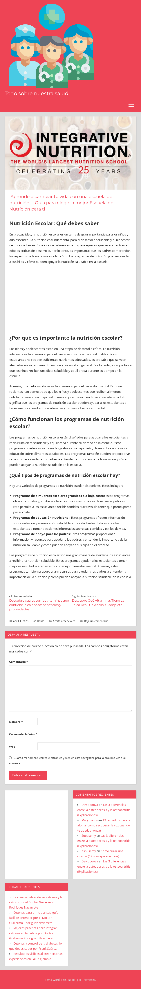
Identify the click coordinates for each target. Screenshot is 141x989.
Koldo (40, 621)
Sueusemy (89, 836)
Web (12, 746)
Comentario (18, 661)
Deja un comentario (96, 621)
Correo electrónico (23, 734)
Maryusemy (90, 820)
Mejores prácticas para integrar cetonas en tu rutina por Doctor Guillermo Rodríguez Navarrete (33, 933)
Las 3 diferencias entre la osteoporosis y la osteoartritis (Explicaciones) (103, 810)
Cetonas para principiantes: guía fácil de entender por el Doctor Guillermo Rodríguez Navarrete (33, 918)
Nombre (16, 722)
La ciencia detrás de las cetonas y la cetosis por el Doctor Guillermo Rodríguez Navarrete (35, 902)
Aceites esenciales (64, 621)
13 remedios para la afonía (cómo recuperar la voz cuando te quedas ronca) (103, 825)
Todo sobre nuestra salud (37, 93)
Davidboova (90, 805)
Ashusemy (89, 851)
